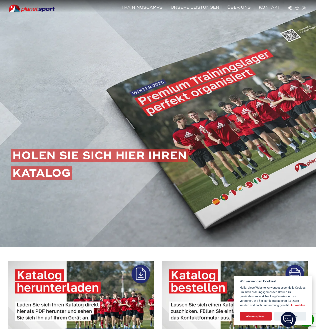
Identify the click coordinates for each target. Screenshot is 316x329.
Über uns (239, 7)
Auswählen (298, 305)
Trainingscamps (142, 7)
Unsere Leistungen (195, 7)
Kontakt (269, 7)
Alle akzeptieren (255, 316)
